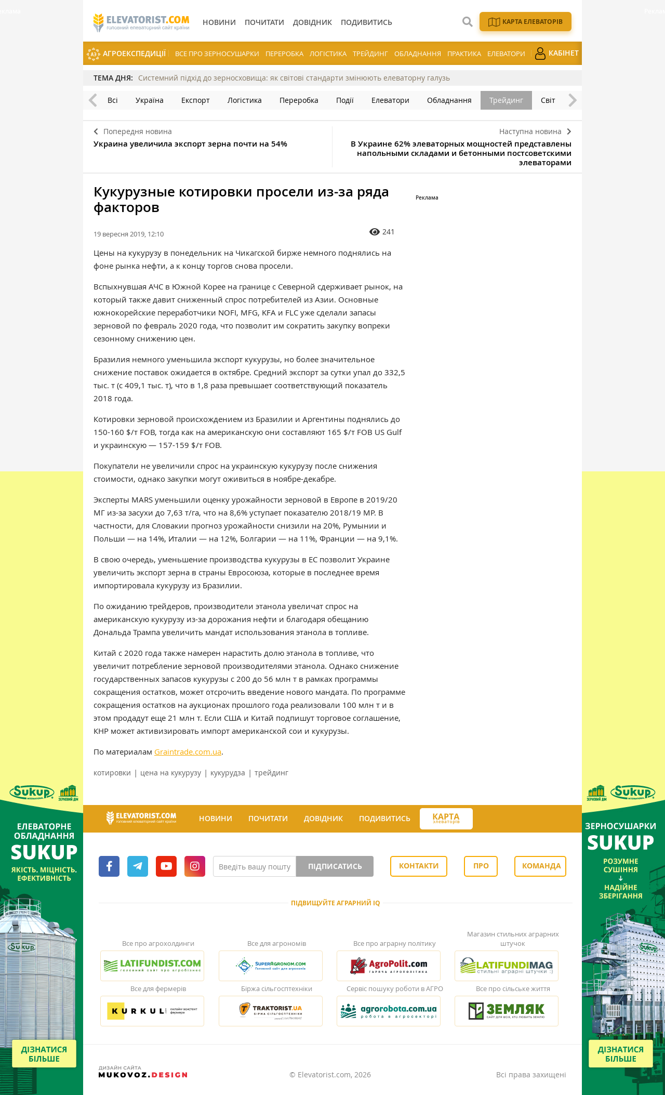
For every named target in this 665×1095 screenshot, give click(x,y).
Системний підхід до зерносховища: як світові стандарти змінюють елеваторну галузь (294, 78)
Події (345, 100)
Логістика (328, 53)
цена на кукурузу (170, 772)
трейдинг (271, 772)
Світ (548, 100)
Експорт (195, 100)
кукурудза (227, 772)
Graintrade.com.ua (187, 751)
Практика (464, 53)
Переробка (284, 53)
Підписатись (335, 866)
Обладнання (417, 53)
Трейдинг (370, 53)
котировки (112, 772)
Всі (113, 100)
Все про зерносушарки (217, 53)
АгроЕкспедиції (126, 54)
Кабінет (556, 53)
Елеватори (506, 53)
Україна (150, 100)
